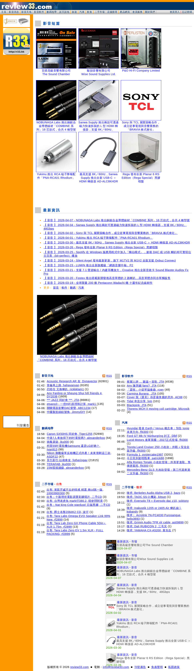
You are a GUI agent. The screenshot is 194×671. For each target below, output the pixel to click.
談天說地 (64, 12)
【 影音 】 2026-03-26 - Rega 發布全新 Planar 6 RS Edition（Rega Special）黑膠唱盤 (101, 247)
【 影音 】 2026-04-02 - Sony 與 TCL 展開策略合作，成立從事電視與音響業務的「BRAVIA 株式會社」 (111, 233)
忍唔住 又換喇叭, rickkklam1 (65, 389)
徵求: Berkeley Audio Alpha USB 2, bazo (153, 492)
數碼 (73, 287)
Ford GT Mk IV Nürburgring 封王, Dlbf (152, 435)
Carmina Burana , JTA (141, 393)
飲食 (89, 12)
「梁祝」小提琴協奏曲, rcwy (145, 389)
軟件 (64, 287)
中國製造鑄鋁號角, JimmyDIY (66, 412)
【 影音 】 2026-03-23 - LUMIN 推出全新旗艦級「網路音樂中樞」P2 (88, 265)
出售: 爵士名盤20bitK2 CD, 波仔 (68, 512)
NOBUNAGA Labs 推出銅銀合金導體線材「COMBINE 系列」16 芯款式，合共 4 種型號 (67, 357)
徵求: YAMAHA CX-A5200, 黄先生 (149, 530)
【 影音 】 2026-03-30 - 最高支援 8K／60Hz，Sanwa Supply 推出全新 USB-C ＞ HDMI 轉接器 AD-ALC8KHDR (117, 242)
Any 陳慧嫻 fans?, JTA (141, 385)
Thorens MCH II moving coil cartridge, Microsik (158, 408)
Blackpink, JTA (136, 405)
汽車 (81, 12)
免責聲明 (157, 667)
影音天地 (26, 12)
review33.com (79, 667)
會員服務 (137, 12)
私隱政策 (174, 667)
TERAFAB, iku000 (59, 464)
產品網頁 (125, 12)
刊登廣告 (140, 667)
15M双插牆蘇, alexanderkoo (65, 467)
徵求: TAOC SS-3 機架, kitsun (146, 496)
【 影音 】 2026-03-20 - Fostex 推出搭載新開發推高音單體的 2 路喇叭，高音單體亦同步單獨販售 (107, 278)
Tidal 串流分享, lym (139, 401)
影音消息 (14, 12)
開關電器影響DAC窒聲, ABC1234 (69, 408)
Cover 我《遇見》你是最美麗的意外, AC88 (155, 397)
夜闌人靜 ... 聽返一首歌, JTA (145, 381)
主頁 (3, 12)
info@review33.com (116, 667)
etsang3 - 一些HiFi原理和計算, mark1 (72, 404)
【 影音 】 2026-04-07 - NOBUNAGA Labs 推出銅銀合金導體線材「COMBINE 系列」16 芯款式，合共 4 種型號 (117, 220)
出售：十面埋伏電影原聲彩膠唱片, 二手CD (74, 496)
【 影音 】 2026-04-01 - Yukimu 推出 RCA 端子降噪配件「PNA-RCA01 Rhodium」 (98, 237)
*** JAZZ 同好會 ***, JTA (63, 400)
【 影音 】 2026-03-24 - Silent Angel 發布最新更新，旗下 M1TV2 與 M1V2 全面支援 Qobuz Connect (110, 260)
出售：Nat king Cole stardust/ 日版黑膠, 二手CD (78, 504)
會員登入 (175, 12)
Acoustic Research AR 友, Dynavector (72, 381)
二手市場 (100, 12)
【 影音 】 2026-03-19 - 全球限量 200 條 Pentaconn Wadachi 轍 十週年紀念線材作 (98, 282)
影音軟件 (39, 12)
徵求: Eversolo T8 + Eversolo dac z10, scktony (158, 500)
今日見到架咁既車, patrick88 (145, 458)
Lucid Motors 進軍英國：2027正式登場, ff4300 (157, 439)
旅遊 (74, 12)
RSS (109, 375)
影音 (56, 287)
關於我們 (150, 12)
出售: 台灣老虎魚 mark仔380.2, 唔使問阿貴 (75, 500)
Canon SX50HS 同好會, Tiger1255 (70, 433)
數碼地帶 (52, 12)
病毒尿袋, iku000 (58, 441)
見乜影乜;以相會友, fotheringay (67, 460)
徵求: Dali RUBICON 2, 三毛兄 (147, 526)
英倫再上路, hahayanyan (63, 385)
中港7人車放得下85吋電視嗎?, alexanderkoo (76, 437)
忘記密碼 (187, 12)
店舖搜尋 (112, 12)
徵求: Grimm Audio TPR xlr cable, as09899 (155, 522)
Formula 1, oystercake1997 (145, 454)
